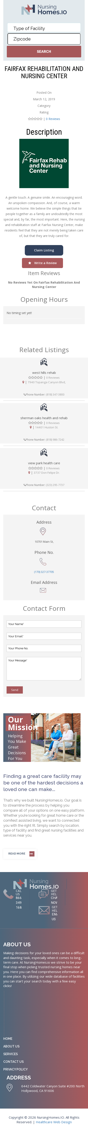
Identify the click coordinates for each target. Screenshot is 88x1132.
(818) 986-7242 (55, 440)
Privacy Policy (15, 1070)
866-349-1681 (20, 903)
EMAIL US (57, 917)
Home (7, 1039)
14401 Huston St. (47, 427)
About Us (11, 1047)
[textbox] (45, 28)
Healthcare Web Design (54, 1123)
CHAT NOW (55, 900)
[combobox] (44, 27)
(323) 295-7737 (55, 485)
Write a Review (42, 263)
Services (10, 1055)
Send (14, 690)
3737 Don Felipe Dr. (46, 473)
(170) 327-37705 (44, 572)
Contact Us (13, 1062)
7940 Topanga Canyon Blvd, (46, 382)
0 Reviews (53, 119)
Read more (16, 853)
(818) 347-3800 (55, 394)
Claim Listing (44, 250)
